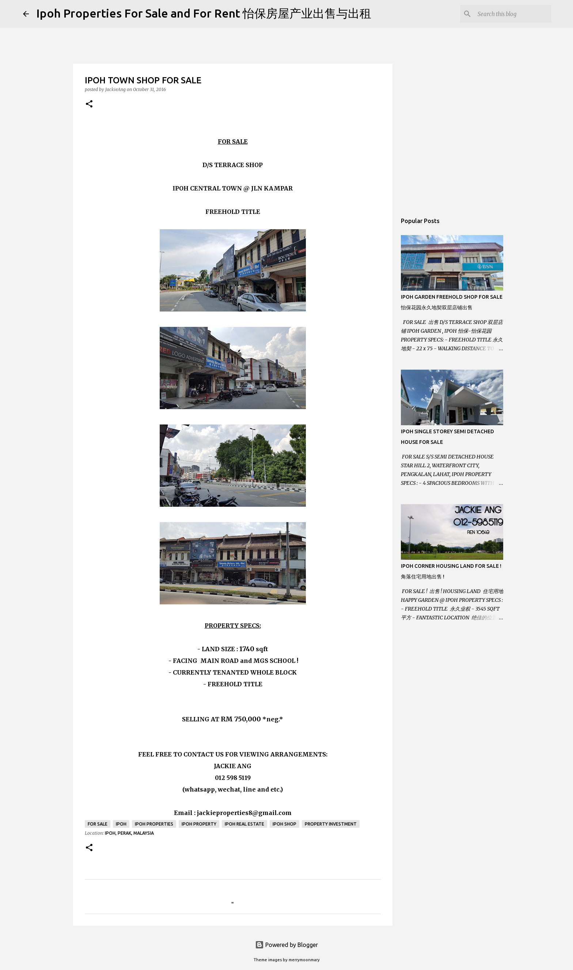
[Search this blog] (513, 14)
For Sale (97, 824)
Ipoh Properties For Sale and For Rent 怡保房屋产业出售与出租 (203, 13)
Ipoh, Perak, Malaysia (129, 833)
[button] (89, 104)
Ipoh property (199, 824)
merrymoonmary (304, 960)
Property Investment (331, 824)
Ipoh (121, 824)
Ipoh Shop (284, 824)
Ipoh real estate (244, 824)
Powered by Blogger (286, 944)
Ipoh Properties (154, 824)
